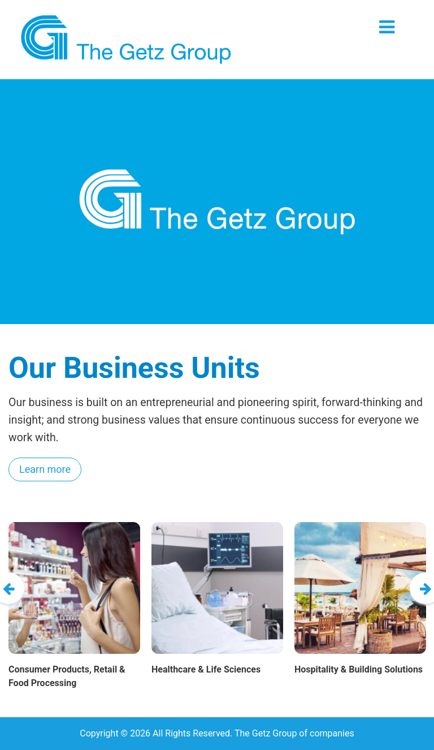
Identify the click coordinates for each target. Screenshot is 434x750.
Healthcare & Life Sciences (206, 669)
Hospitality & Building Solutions (358, 669)
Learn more (45, 469)
